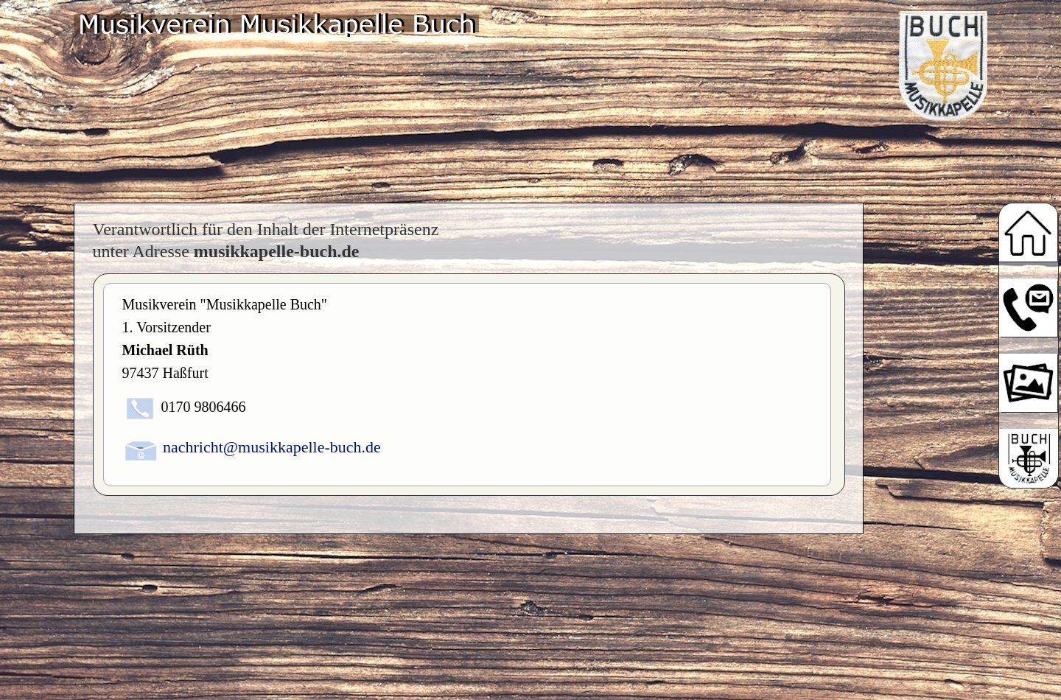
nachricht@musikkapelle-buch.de (272, 447)
